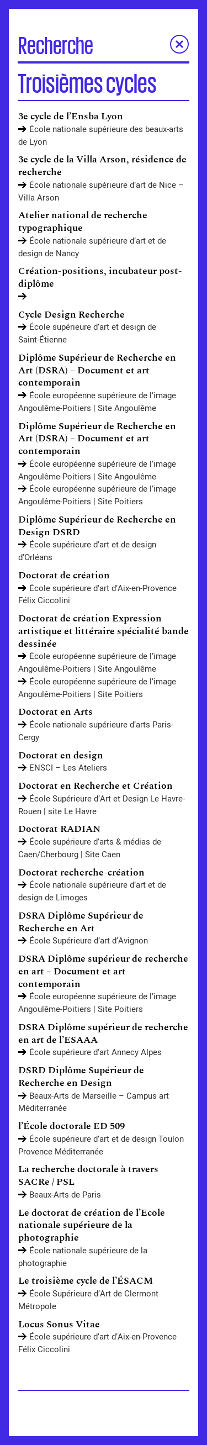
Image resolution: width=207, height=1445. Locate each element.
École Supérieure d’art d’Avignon (88, 941)
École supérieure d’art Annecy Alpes (95, 1052)
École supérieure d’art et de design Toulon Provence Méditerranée (101, 1145)
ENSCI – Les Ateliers (68, 768)
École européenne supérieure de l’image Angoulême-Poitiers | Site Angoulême (97, 401)
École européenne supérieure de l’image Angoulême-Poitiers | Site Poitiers (97, 495)
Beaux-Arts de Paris (65, 1195)
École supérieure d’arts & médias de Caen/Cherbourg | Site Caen (89, 848)
